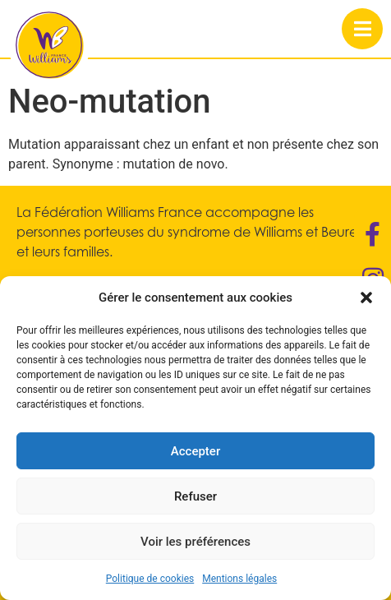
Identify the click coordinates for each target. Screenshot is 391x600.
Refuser (195, 496)
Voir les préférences (195, 541)
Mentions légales (239, 578)
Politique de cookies (150, 578)
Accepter (195, 451)
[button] (366, 297)
